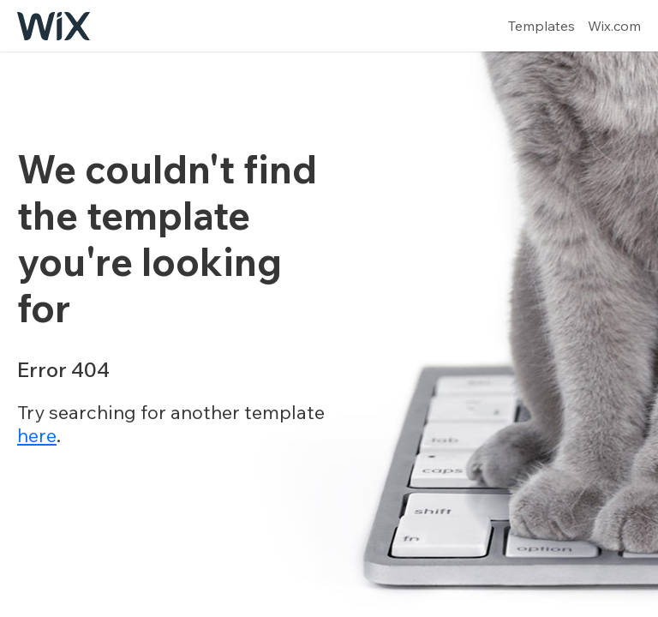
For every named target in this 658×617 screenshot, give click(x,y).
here (37, 435)
